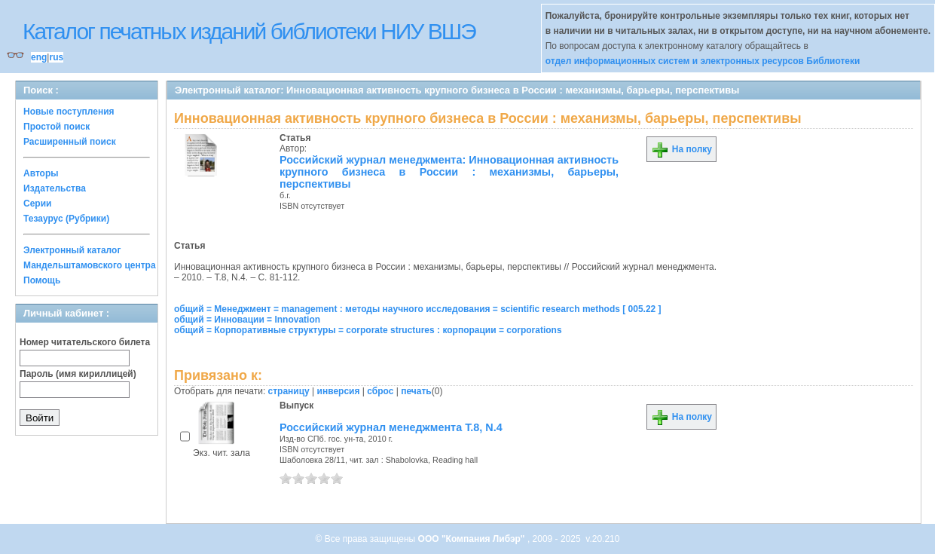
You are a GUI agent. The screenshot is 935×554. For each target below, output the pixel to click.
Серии (37, 203)
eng (39, 57)
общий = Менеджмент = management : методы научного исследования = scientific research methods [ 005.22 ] (418, 309)
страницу (289, 391)
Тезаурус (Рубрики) (66, 218)
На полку (681, 149)
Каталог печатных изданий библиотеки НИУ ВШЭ (249, 31)
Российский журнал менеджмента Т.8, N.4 (391, 427)
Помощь (41, 280)
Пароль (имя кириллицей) (78, 374)
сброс (380, 391)
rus (56, 57)
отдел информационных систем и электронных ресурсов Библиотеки (702, 61)
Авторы (41, 173)
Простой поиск (56, 126)
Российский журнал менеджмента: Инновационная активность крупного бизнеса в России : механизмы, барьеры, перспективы (449, 172)
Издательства (54, 188)
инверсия (338, 391)
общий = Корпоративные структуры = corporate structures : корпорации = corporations (368, 330)
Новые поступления (69, 111)
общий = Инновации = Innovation (247, 319)
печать (416, 391)
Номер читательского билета (85, 342)
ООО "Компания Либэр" (472, 539)
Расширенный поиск (69, 141)
